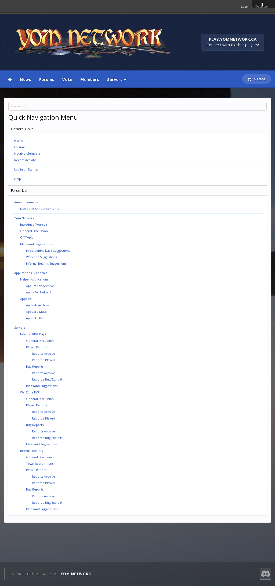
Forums (46, 79)
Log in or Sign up (26, 169)
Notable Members (27, 153)
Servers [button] (116, 79)
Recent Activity (25, 160)
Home (18, 140)
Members (89, 79)
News (25, 79)
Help (17, 179)
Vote (67, 79)
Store (257, 78)
